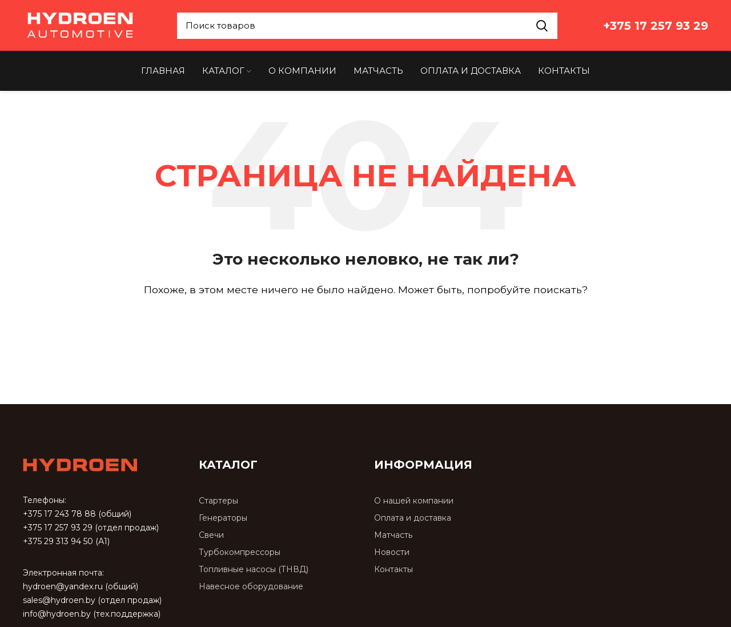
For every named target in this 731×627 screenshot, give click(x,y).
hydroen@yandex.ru (63, 587)
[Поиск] (365, 323)
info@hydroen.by (57, 614)
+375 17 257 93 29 (58, 528)
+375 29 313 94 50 (58, 542)
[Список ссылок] (278, 502)
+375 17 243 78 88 (59, 514)
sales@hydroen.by (59, 601)
